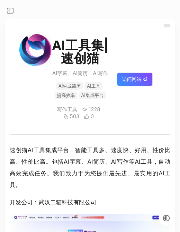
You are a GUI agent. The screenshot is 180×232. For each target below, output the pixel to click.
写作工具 (67, 109)
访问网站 (135, 79)
